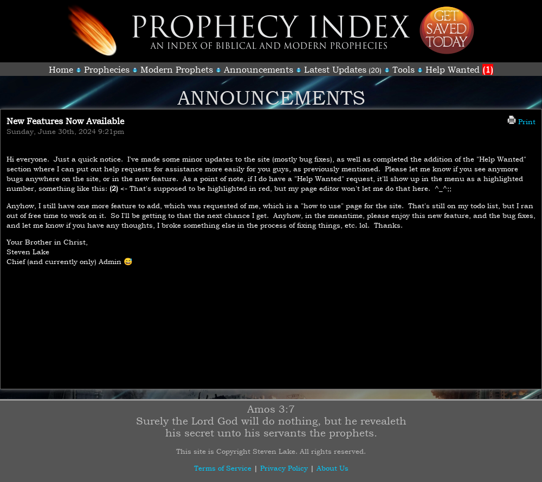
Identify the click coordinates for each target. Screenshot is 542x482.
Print (521, 121)
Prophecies (107, 69)
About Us (333, 468)
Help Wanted (459, 69)
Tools (403, 69)
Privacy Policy (284, 468)
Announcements (258, 69)
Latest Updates (335, 69)
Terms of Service (222, 468)
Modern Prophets (176, 69)
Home (61, 69)
